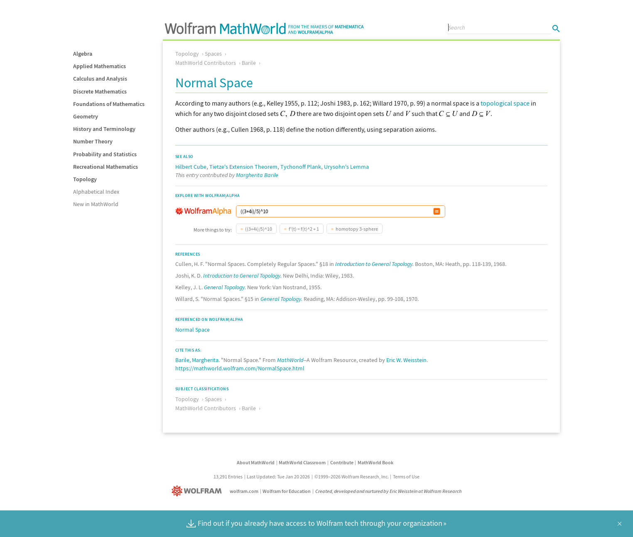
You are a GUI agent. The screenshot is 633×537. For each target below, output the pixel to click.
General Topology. (225, 287)
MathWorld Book (375, 462)
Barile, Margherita (196, 360)
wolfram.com (244, 491)
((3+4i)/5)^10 (258, 229)
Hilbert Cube (190, 166)
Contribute (341, 462)
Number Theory (93, 141)
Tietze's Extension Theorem (243, 166)
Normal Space (192, 329)
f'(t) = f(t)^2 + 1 (304, 229)
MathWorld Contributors (205, 63)
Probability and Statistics (105, 154)
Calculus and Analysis (100, 78)
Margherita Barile (257, 175)
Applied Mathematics (99, 66)
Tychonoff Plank (300, 166)
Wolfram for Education (287, 491)
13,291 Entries (228, 476)
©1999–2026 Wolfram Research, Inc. (351, 476)
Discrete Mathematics (100, 91)
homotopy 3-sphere (357, 229)
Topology (85, 179)
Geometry (85, 116)
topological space (505, 103)
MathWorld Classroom (302, 462)
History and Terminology (104, 129)
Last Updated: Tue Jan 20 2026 (278, 476)
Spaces (213, 53)
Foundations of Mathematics (109, 104)
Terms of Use (406, 476)
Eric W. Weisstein (406, 360)
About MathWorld (256, 462)
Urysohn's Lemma (346, 166)
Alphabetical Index (96, 191)
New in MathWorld (95, 204)
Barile (249, 63)
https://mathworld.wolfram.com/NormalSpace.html (239, 368)
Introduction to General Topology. (374, 264)
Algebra (82, 53)
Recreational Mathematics (105, 166)
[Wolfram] (198, 491)
